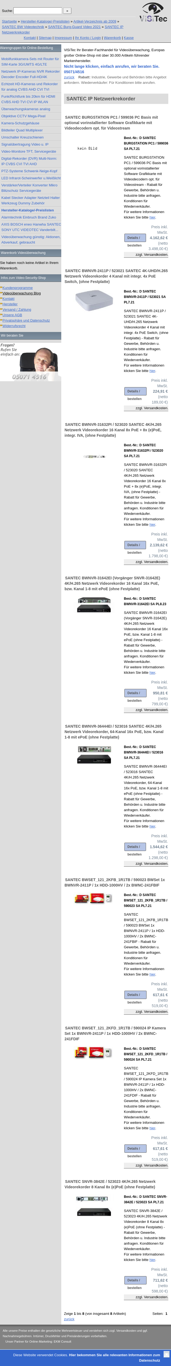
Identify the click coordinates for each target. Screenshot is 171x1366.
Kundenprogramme (17, 288)
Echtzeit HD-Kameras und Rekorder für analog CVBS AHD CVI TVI (29, 86)
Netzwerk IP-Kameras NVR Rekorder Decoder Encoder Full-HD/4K (30, 74)
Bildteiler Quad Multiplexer (22, 130)
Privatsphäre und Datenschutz (26, 320)
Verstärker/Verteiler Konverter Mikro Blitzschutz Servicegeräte (29, 188)
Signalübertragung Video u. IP (24, 144)
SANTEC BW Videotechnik (23, 27)
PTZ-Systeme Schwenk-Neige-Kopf (29, 171)
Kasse (129, 38)
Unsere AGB (12, 315)
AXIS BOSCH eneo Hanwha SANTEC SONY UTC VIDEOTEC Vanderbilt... (31, 227)
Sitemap (45, 38)
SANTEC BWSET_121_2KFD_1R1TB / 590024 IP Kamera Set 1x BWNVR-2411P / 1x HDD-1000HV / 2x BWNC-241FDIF (115, 1033)
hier (152, 217)
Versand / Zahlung (16, 309)
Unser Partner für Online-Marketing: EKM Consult (38, 1341)
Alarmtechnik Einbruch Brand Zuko (28, 217)
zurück (69, 77)
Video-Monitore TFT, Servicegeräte (28, 151)
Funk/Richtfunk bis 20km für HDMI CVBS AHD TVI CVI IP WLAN (28, 99)
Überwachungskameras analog (25, 109)
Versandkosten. (156, 255)
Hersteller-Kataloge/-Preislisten (45, 21)
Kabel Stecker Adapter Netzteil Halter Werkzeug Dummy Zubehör (30, 200)
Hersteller (10, 304)
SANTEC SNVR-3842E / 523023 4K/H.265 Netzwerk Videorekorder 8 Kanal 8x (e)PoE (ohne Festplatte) (110, 1184)
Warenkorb (112, 38)
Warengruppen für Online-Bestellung (26, 48)
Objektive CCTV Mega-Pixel (23, 116)
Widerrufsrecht (14, 326)
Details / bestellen (134, 239)
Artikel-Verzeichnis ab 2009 (94, 21)
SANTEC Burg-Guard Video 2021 (74, 27)
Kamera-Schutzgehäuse (20, 123)
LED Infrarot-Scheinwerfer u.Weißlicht (31, 178)
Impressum (63, 38)
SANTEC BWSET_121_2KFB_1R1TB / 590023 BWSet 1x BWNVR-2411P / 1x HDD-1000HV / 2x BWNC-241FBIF (115, 882)
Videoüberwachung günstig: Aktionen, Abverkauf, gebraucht (30, 239)
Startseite (9, 21)
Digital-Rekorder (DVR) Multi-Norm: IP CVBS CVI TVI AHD (29, 161)
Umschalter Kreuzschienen (22, 137)
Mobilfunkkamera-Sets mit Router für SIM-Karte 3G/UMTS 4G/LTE (30, 61)
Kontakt (30, 38)
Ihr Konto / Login (88, 38)
